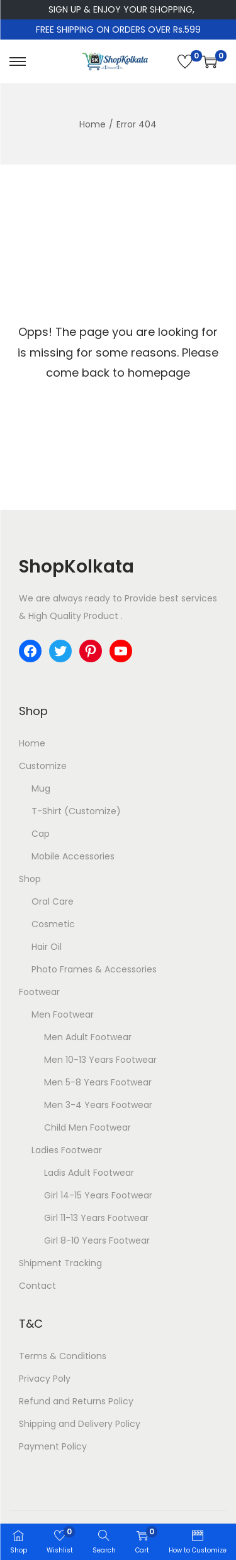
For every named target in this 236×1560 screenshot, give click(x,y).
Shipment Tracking (60, 1263)
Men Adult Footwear (88, 1037)
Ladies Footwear (66, 1150)
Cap (40, 833)
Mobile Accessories (73, 856)
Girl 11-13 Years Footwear (96, 1218)
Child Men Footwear (87, 1127)
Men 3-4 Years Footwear (98, 1105)
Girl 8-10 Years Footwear (97, 1240)
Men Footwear (62, 1014)
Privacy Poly (44, 1378)
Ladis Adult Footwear (89, 1172)
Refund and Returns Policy (76, 1401)
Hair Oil (46, 946)
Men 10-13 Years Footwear (100, 1059)
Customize (43, 766)
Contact (37, 1285)
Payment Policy (53, 1446)
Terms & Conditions (62, 1356)
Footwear (39, 992)
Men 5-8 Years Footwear (98, 1082)
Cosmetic (53, 924)
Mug (40, 788)
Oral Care (52, 901)
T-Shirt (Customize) (76, 811)
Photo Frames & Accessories (94, 969)
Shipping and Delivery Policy (79, 1423)
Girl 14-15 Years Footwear (98, 1195)
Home (92, 124)
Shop (30, 879)
